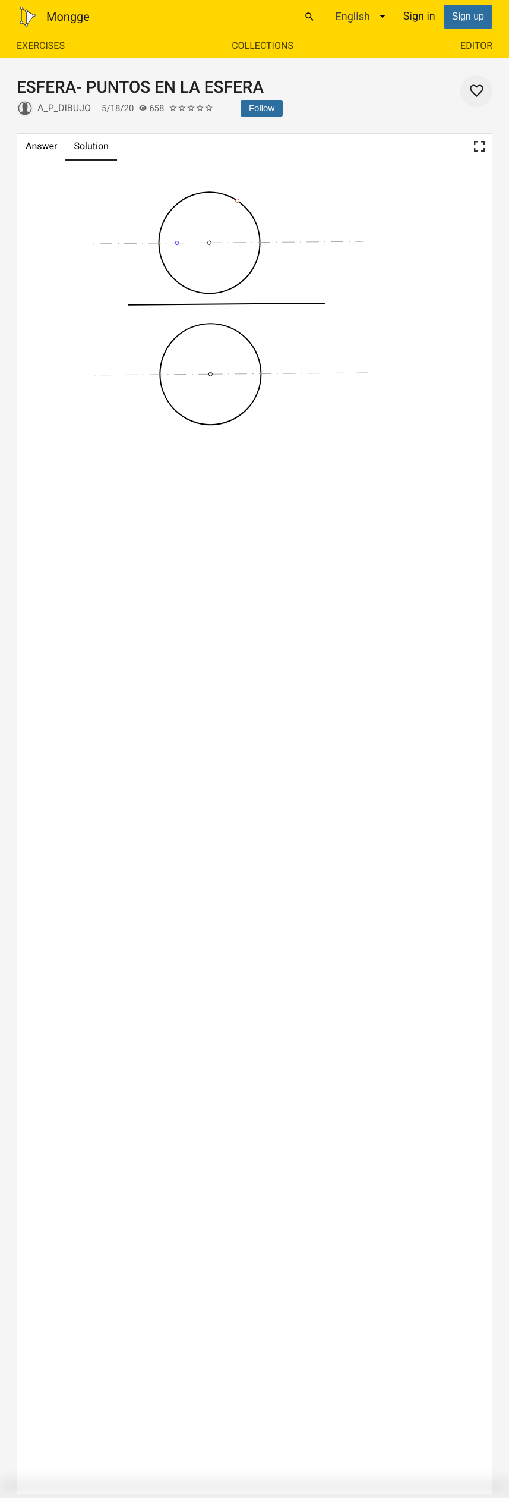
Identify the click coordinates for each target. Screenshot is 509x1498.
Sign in (419, 16)
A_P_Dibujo (64, 108)
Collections (262, 45)
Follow (261, 108)
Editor (476, 45)
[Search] (309, 16)
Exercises (41, 45)
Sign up (468, 16)
